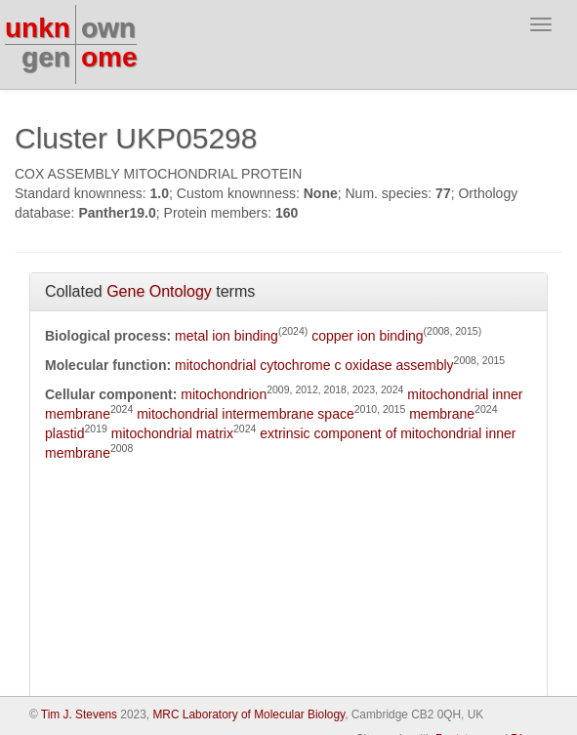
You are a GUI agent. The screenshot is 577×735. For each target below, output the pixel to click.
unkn (37, 28)
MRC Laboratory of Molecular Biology (248, 714)
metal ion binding (226, 336)
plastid (64, 433)
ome (109, 57)
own (108, 28)
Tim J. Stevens (79, 714)
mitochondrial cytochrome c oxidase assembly (314, 365)
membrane (441, 414)
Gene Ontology (159, 291)
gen (45, 57)
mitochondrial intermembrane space (245, 414)
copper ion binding (367, 336)
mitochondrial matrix (172, 433)
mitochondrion (224, 394)
